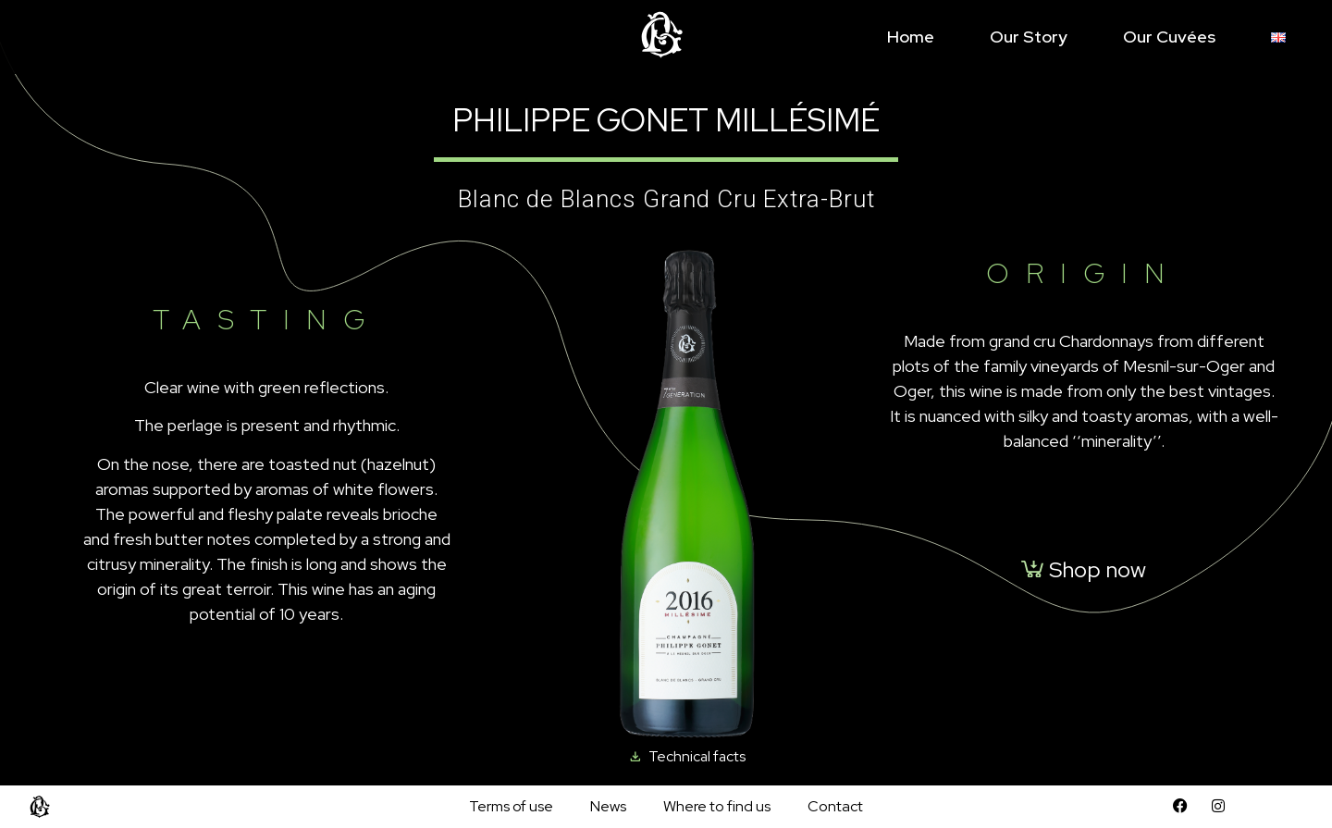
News (608, 806)
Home (910, 36)
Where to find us (717, 806)
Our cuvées (1169, 36)
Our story (1028, 36)
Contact (835, 806)
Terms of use (511, 806)
